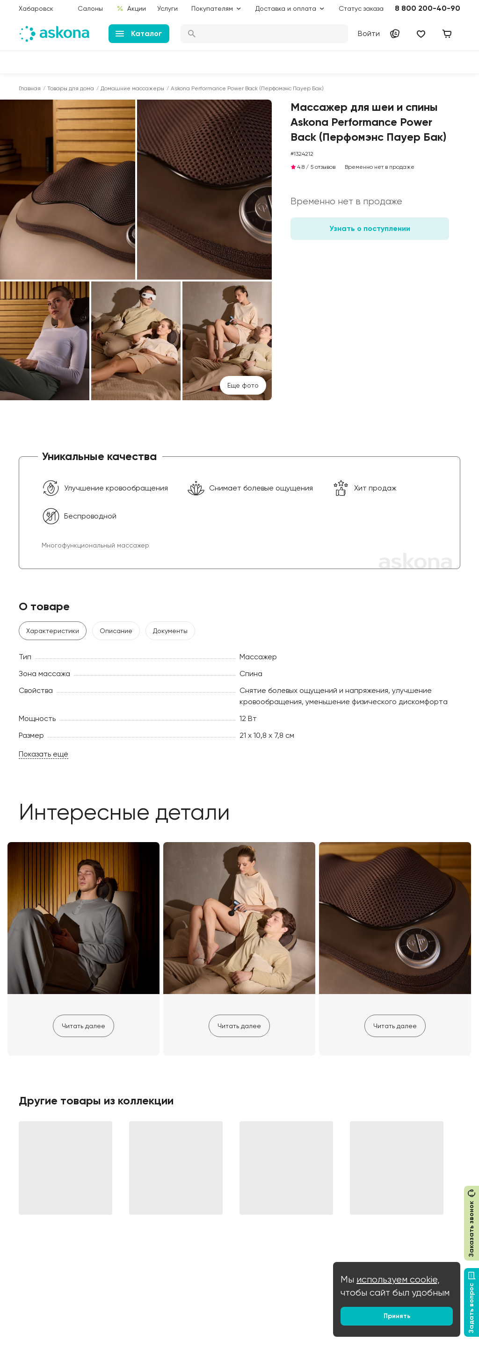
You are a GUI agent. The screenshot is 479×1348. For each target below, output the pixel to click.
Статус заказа (361, 8)
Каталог (139, 33)
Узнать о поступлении (369, 228)
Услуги (167, 8)
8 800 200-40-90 (427, 8)
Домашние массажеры (132, 88)
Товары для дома (70, 88)
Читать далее (83, 1026)
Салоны (90, 8)
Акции (131, 8)
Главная (30, 88)
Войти (369, 33)
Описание (116, 630)
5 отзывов (323, 167)
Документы (170, 630)
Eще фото (243, 385)
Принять (397, 1316)
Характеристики (52, 630)
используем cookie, (398, 1279)
